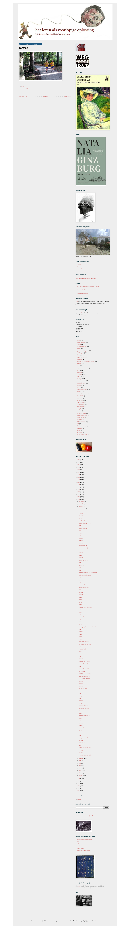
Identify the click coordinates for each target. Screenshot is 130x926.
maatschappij (80, 357)
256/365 (81, 659)
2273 (80, 535)
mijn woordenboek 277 (84, 715)
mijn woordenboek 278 (84, 705)
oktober (81, 506)
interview (79, 291)
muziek (79, 391)
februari (81, 773)
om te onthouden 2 (83, 688)
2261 (80, 629)
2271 (80, 563)
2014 (78, 489)
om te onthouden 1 (83, 728)
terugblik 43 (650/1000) (85, 673)
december (81, 501)
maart (80, 770)
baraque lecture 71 (83, 696)
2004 (78, 791)
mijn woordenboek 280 (84, 585)
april (80, 768)
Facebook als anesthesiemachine (86, 278)
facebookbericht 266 (84, 664)
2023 (78, 467)
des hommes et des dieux (85, 644)
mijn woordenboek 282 (84, 528)
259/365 (81, 632)
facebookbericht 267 (84, 641)
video (78, 430)
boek (78, 340)
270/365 (81, 538)
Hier (77, 301)
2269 (80, 570)
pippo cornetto (81, 404)
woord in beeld (81, 342)
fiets (78, 355)
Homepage (45, 96)
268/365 (81, 543)
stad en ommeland (81, 346)
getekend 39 (82, 740)
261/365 (81, 602)
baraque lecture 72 (83, 560)
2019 (78, 477)
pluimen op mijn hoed (82, 289)
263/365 (81, 597)
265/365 (81, 558)
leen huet (79, 846)
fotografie (79, 374)
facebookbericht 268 (84, 617)
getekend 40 (82, 592)
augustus (81, 758)
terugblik (79, 409)
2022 (78, 470)
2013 (78, 492)
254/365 (81, 686)
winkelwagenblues (82, 415)
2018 (78, 479)
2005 (78, 788)
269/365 (81, 540)
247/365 (81, 750)
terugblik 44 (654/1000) (85, 661)
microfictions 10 (83, 545)
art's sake (79, 432)
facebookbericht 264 (84, 708)
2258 (80, 666)
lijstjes (78, 411)
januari (81, 775)
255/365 (81, 681)
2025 (78, 462)
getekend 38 (82, 742)
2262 (80, 622)
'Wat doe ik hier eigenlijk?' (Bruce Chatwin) (88, 286)
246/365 (81, 752)
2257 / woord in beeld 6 (85, 678)
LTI (78, 424)
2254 (80, 698)
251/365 (81, 703)
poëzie (78, 376)
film (78, 366)
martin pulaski (80, 848)
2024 (78, 465)
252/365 (81, 701)
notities (79, 363)
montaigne (80, 419)
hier (79, 886)
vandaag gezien (26, 88)
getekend (79, 359)
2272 (80, 550)
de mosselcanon (81, 426)
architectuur (80, 400)
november (81, 504)
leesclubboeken (81, 269)
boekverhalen (80, 402)
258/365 (81, 634)
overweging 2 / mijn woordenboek (87, 627)
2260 (80, 646)
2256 (80, 691)
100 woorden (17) (83, 548)
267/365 (81, 553)
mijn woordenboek (82, 368)
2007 (78, 783)
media (78, 348)
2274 (80, 526)
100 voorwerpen (81, 421)
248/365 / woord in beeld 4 (85, 747)
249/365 (81, 725)
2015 (78, 487)
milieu (78, 387)
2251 (80, 735)
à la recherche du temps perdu (84, 839)
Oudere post (67, 96)
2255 (80, 693)
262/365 (81, 599)
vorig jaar (79, 372)
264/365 (81, 595)
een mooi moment (81, 394)
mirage (79, 385)
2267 (80, 582)
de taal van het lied (82, 434)
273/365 (81, 511)
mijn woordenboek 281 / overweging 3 (88, 572)
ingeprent (79, 428)
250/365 (81, 723)
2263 (80, 619)
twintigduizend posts (82, 293)
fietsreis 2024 (80, 396)
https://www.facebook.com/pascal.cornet (86, 816)
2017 (78, 482)
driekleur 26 (82, 521)
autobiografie (80, 353)
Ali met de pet (80, 842)
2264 (80, 614)
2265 (80, 609)
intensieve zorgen (81, 413)
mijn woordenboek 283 (84, 523)
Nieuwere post (23, 96)
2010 (78, 499)
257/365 (81, 636)
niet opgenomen (81, 381)
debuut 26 (81, 565)
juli (80, 760)
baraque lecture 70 (83, 738)
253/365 (81, 683)
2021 (78, 472)
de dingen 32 (82, 580)
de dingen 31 (82, 671)
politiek (79, 344)
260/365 (81, 604)
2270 (80, 567)
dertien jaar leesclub (82, 267)
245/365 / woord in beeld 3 (85, 755)
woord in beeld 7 (83, 649)
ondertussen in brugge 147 (85, 575)
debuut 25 (81, 654)
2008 (78, 781)
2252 (80, 720)
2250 (80, 745)
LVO (78, 370)
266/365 (81, 555)
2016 (78, 484)
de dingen (79, 378)
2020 (78, 474)
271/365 (81, 516)
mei (80, 765)
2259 (80, 656)
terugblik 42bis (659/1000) (85, 607)
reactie (80, 518)
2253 (80, 710)
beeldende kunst (81, 383)
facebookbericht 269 (84, 587)
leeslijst (79, 264)
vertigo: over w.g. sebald (83, 850)
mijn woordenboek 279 (84, 676)
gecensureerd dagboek (82, 351)
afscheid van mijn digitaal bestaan (85, 361)
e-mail (79, 799)
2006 (78, 786)
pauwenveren (80, 406)
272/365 (81, 513)
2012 (78, 494)
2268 (80, 577)
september (81, 509)
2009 (78, 778)
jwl (78, 844)
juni (80, 763)
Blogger (97, 921)
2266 (80, 590)
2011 (78, 497)
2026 (78, 460)
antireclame (80, 398)
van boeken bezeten (82, 389)
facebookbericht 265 (84, 668)
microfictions (80, 417)
